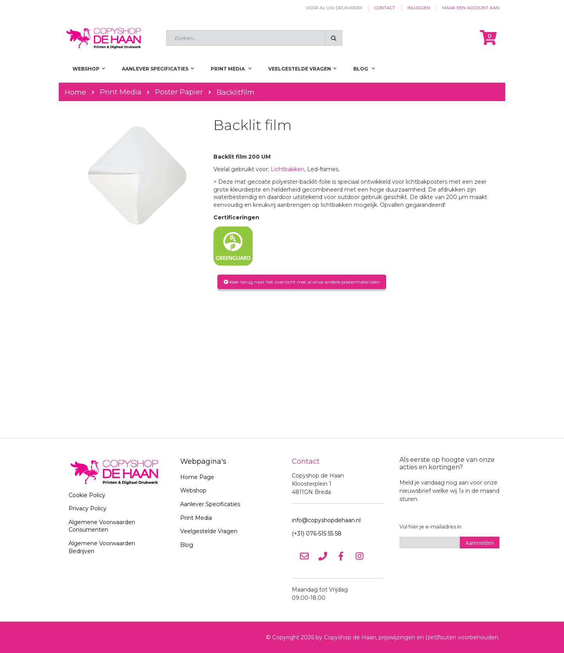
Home (75, 92)
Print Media (120, 92)
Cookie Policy (87, 495)
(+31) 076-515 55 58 (317, 533)
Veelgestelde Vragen (208, 531)
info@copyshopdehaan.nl (326, 520)
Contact (384, 8)
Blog (186, 544)
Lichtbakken (287, 169)
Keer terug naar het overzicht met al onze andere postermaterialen (302, 282)
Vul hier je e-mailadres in (430, 526)
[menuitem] (364, 69)
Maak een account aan (470, 8)
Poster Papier (179, 92)
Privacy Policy (88, 508)
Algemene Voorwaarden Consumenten (102, 526)
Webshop (193, 490)
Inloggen (418, 8)
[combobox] (254, 38)
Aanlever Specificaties (210, 504)
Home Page (197, 477)
